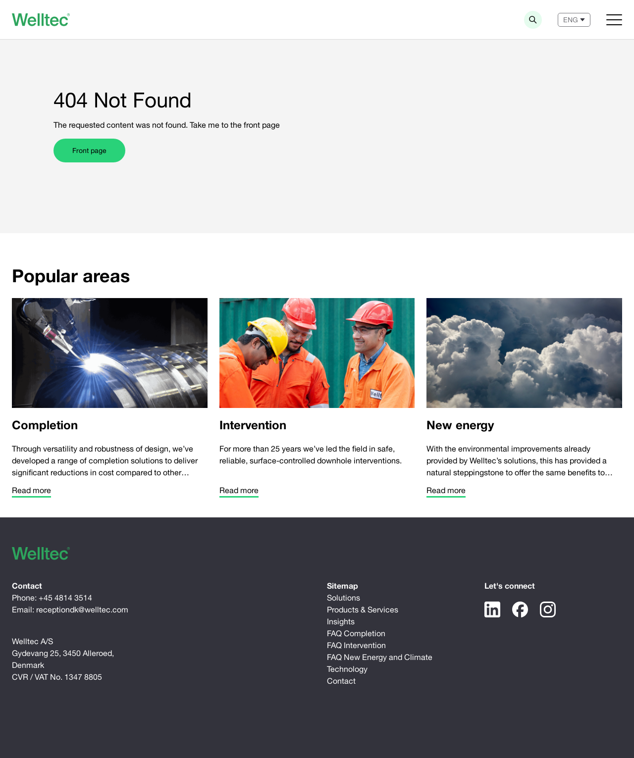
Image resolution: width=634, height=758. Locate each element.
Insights (341, 621)
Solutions (343, 597)
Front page (89, 150)
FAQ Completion (356, 633)
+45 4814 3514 (65, 597)
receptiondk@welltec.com (82, 609)
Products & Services (362, 609)
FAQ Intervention (356, 645)
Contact (341, 680)
